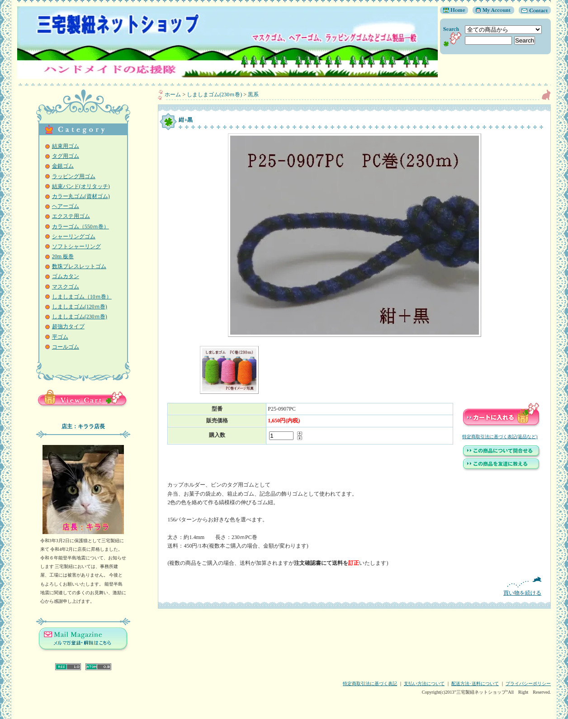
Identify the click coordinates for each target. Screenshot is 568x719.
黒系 (253, 94)
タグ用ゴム (65, 156)
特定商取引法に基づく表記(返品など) (500, 436)
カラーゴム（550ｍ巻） (80, 226)
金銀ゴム (63, 166)
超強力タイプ (68, 326)
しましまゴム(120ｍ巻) (79, 306)
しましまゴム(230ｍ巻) (79, 316)
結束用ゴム (65, 146)
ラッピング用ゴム (73, 176)
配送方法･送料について (475, 683)
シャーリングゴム (73, 236)
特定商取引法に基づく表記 (370, 683)
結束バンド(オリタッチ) (81, 186)
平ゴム (60, 337)
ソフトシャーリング (76, 246)
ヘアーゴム (65, 206)
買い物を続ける (354, 586)
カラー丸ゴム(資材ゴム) (81, 196)
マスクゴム (65, 287)
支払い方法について (424, 683)
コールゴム (65, 347)
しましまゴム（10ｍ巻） (82, 296)
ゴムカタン (65, 276)
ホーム (173, 94)
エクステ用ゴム (71, 216)
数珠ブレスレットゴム (79, 266)
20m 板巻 (63, 256)
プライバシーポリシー (528, 683)
